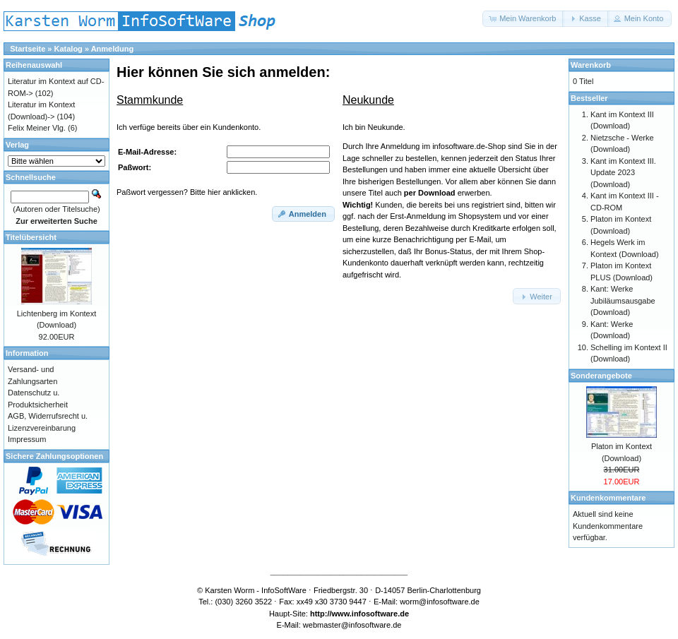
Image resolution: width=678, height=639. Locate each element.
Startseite (27, 48)
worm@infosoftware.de (440, 601)
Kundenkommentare (608, 498)
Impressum (27, 439)
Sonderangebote (601, 375)
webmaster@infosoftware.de (352, 625)
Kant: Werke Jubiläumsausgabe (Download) (622, 300)
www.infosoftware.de (371, 613)
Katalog (68, 48)
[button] (523, 19)
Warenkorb (591, 65)
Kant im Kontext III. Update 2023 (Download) (623, 173)
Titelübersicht (31, 237)
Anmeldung (112, 48)
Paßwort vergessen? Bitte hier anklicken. (187, 192)
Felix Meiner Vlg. (37, 128)
